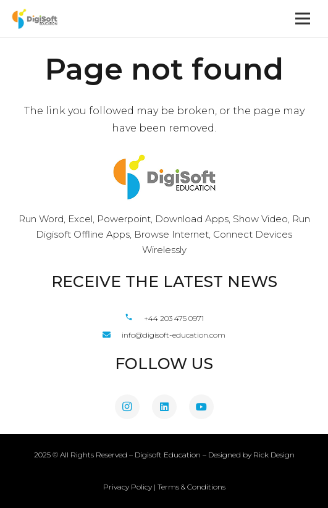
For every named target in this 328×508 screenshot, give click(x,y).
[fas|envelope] (112, 334)
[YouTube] (201, 406)
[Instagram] (127, 406)
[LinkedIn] (164, 406)
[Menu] (302, 18)
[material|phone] (134, 318)
